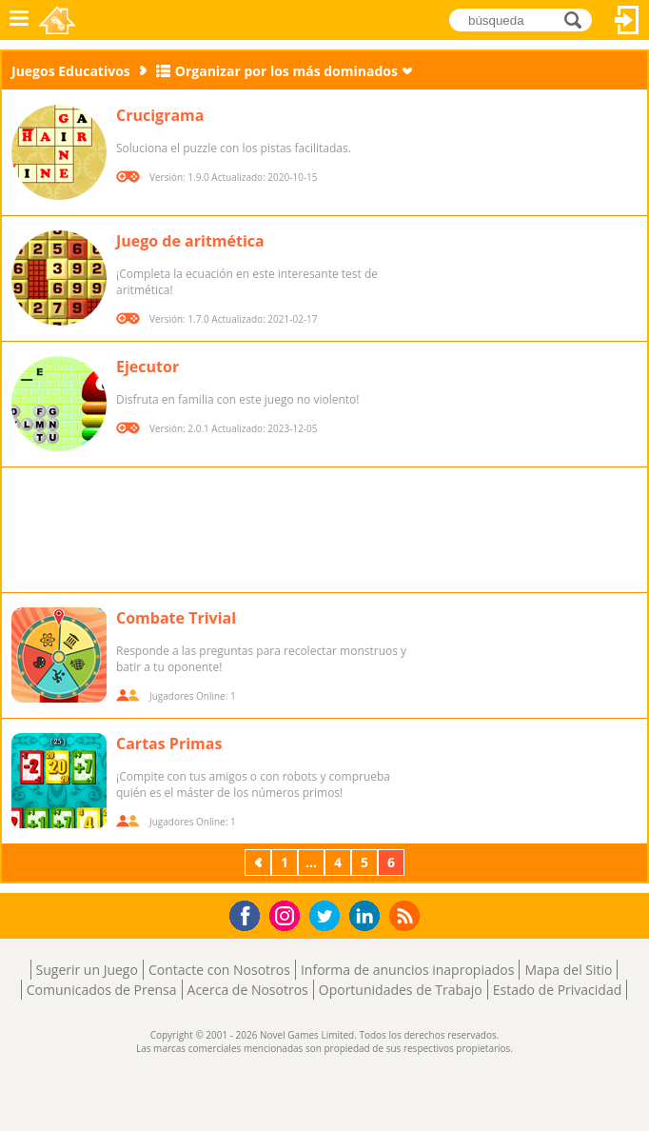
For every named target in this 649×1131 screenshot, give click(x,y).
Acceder (627, 20)
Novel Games (58, 20)
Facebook (250, 913)
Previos (259, 862)
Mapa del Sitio (568, 970)
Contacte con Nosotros (219, 970)
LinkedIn (368, 916)
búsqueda (578, 19)
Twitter (328, 917)
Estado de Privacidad (557, 990)
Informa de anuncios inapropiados (407, 970)
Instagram (287, 914)
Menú (19, 20)
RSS (407, 915)
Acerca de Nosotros (247, 990)
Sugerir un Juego (87, 970)
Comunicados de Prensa (102, 990)
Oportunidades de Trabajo (400, 990)
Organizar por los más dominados (286, 71)
